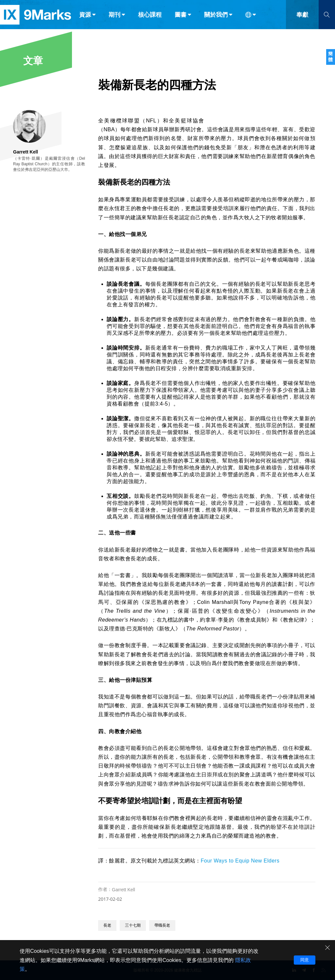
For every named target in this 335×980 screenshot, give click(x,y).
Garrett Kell (123, 889)
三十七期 (133, 925)
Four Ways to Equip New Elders (240, 860)
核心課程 (150, 19)
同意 (304, 959)
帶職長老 (162, 925)
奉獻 (302, 19)
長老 (107, 925)
